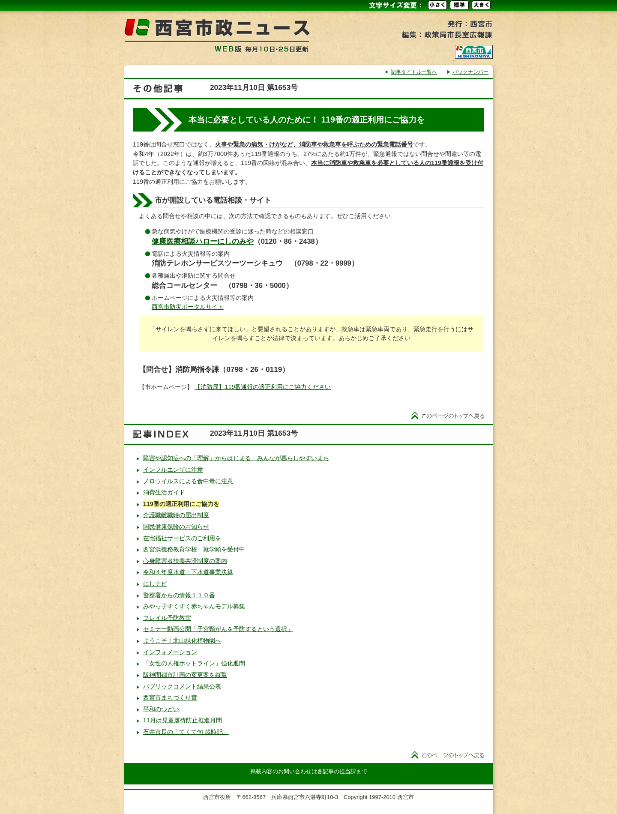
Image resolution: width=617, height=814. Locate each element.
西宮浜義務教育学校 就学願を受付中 (194, 549)
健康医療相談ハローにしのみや (203, 241)
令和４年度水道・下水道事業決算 (188, 572)
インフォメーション (170, 652)
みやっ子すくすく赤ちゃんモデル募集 (194, 606)
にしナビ (155, 583)
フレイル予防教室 (167, 617)
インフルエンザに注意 (173, 469)
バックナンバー (470, 72)
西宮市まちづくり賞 (170, 697)
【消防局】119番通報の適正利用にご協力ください (263, 386)
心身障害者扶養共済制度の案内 (185, 560)
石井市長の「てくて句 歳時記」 (186, 731)
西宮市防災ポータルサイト (188, 306)
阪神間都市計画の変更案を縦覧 (185, 674)
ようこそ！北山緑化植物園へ (182, 640)
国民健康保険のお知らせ (176, 526)
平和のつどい (161, 709)
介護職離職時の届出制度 (176, 515)
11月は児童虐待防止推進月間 (182, 720)
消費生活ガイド (164, 492)
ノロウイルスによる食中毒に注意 (188, 481)
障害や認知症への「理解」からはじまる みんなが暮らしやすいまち (236, 458)
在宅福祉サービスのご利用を (182, 538)
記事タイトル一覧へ (414, 72)
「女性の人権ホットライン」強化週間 (194, 663)
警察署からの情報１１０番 (179, 595)
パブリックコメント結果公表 (182, 686)
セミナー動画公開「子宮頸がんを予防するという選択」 (218, 628)
